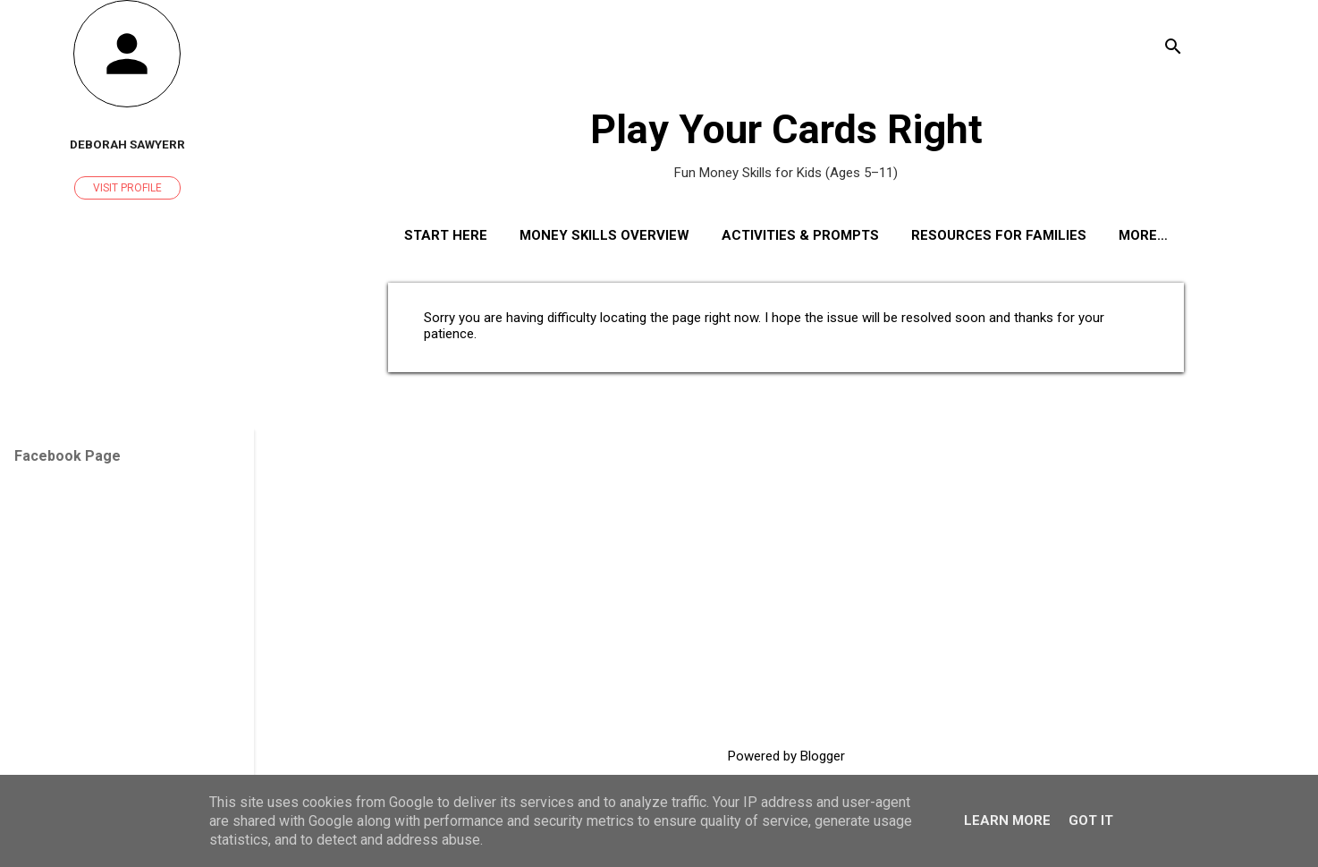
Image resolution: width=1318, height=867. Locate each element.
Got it (1091, 820)
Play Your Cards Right (786, 129)
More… (1143, 235)
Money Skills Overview (604, 235)
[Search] (1173, 48)
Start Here (445, 235)
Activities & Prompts (800, 235)
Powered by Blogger (786, 756)
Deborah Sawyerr (127, 144)
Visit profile (127, 188)
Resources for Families (998, 235)
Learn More (1007, 820)
